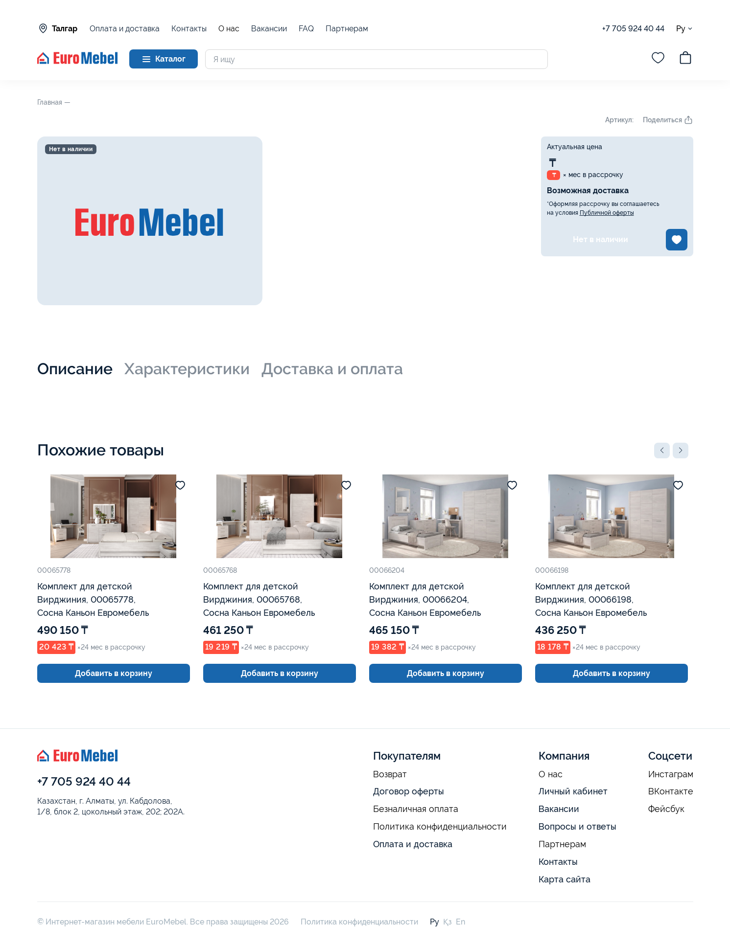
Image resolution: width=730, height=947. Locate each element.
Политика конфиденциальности (440, 827)
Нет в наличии (600, 239)
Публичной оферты (607, 212)
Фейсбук (666, 809)
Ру (684, 28)
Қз (447, 921)
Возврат (390, 774)
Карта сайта (564, 879)
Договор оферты (408, 791)
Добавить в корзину (113, 673)
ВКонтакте (670, 791)
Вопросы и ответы (577, 826)
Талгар (57, 28)
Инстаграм (670, 774)
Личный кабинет (573, 791)
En (460, 921)
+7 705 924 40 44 (633, 28)
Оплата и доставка (125, 28)
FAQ (306, 28)
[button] (662, 450)
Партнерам (347, 28)
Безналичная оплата (415, 809)
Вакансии (269, 28)
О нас (228, 28)
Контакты (189, 28)
